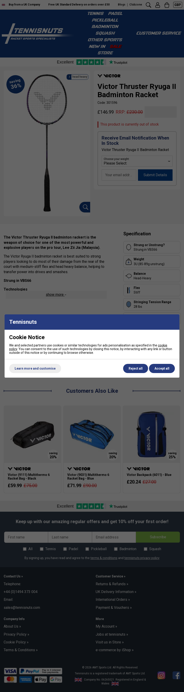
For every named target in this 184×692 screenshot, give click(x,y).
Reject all (136, 368)
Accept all (161, 368)
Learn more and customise (35, 368)
